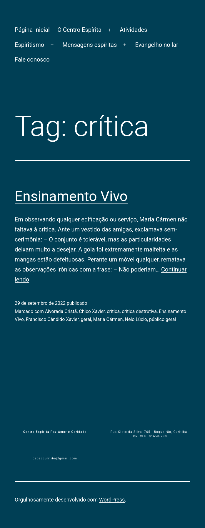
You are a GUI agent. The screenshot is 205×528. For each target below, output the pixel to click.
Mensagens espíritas (89, 44)
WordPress (112, 499)
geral (86, 319)
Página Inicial (32, 29)
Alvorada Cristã (61, 311)
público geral (162, 319)
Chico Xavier (92, 311)
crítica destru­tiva (139, 311)
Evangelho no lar (156, 44)
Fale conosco (32, 59)
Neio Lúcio (136, 319)
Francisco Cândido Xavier (52, 319)
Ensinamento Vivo (71, 196)
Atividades (133, 29)
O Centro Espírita (79, 29)
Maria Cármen (108, 319)
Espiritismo (29, 44)
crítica (113, 311)
